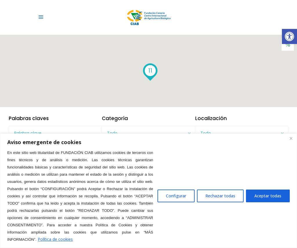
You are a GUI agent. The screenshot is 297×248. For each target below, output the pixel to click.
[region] (148, 190)
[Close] (290, 138)
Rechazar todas (220, 196)
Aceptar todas (267, 196)
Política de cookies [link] (55, 239)
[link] (289, 36)
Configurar (176, 196)
